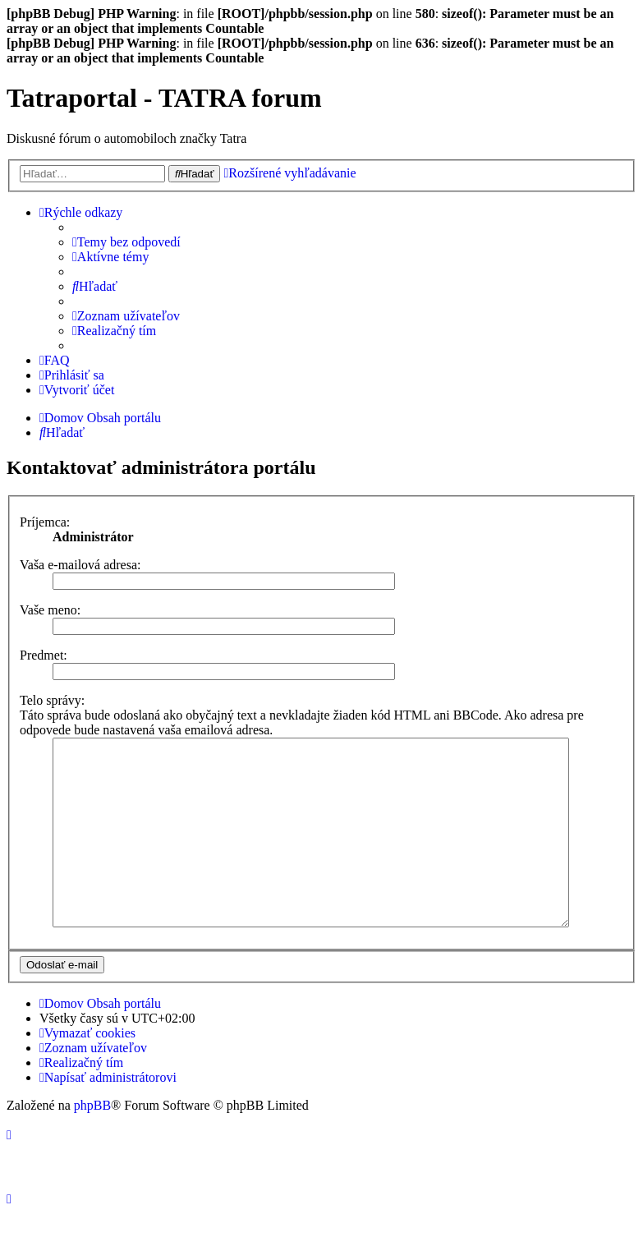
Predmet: (43, 655)
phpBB (92, 1142)
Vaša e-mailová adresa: (80, 565)
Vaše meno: (50, 610)
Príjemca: (45, 522)
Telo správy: (52, 700)
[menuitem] (126, 242)
